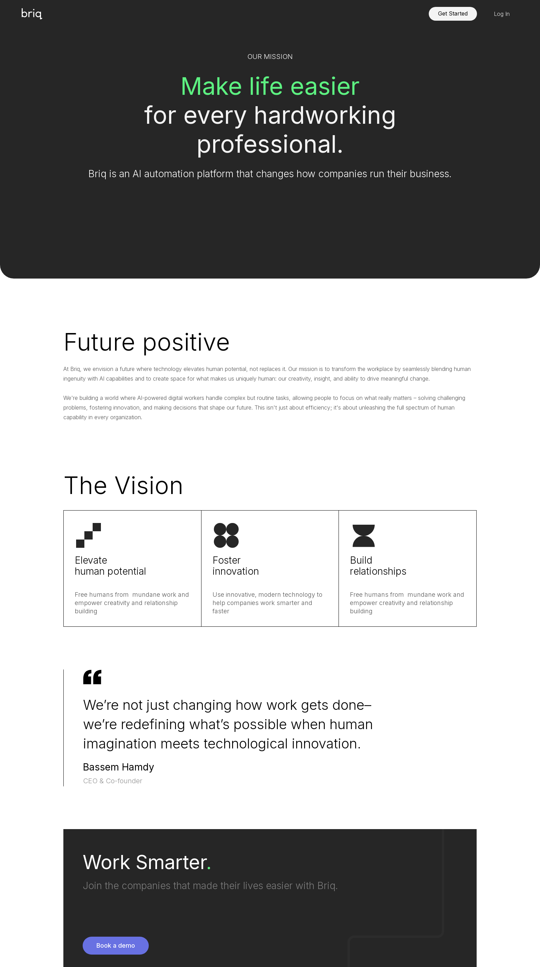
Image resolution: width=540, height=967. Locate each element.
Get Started (453, 13)
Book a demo (115, 945)
